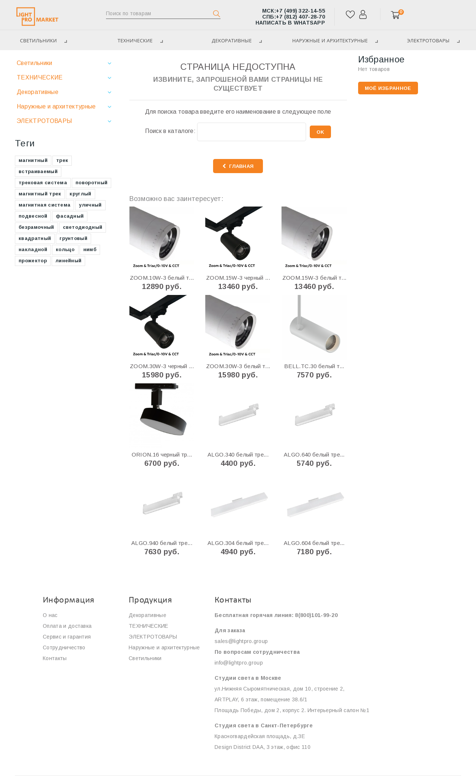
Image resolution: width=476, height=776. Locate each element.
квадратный (35, 238)
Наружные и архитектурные (335, 40)
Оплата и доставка (67, 626)
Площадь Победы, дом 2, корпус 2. (260, 710)
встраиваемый (38, 171)
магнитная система (44, 205)
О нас (50, 615)
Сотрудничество (64, 647)
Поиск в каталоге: (170, 131)
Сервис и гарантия (67, 637)
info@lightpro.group (239, 663)
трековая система (43, 182)
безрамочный (36, 227)
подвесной (33, 216)
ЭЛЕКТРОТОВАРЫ (44, 121)
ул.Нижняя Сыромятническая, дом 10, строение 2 (279, 689)
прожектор (33, 260)
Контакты (55, 658)
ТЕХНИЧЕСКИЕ (140, 40)
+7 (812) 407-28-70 (293, 17)
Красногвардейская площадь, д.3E (260, 736)
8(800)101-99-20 (316, 615)
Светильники (34, 63)
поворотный (91, 182)
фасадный (70, 216)
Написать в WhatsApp (290, 23)
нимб (89, 249)
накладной (33, 249)
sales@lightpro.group (241, 641)
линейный (68, 260)
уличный (90, 205)
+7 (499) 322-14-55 (293, 11)
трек (62, 160)
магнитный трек (40, 194)
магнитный (33, 160)
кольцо (65, 249)
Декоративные (237, 40)
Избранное (381, 59)
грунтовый (73, 238)
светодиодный (83, 227)
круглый (80, 194)
